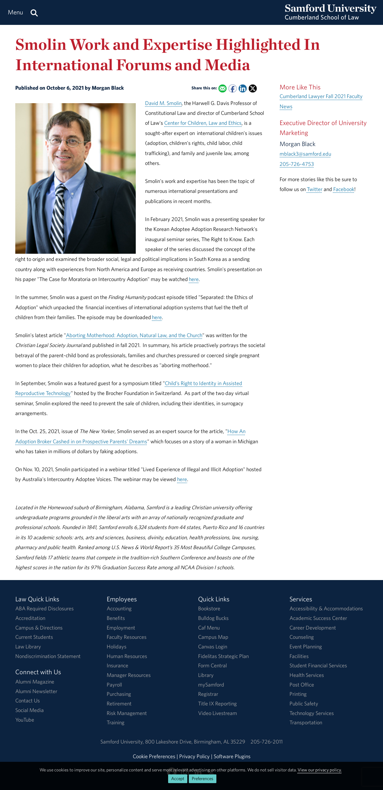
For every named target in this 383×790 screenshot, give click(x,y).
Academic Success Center (318, 618)
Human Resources (127, 656)
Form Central (212, 665)
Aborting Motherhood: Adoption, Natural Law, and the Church (134, 335)
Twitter (314, 189)
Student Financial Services (318, 665)
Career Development (312, 627)
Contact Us (27, 700)
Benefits (116, 618)
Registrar (208, 693)
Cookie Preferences (154, 756)
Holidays (116, 646)
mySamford (211, 684)
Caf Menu (209, 627)
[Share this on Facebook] (232, 88)
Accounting (119, 608)
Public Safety (303, 703)
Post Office (301, 684)
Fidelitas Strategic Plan (223, 656)
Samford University (122, 741)
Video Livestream (217, 713)
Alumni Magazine (34, 681)
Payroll (114, 684)
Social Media (29, 710)
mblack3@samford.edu (305, 153)
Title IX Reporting (217, 703)
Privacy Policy (194, 756)
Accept (177, 778)
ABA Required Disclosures (44, 608)
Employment (121, 627)
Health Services (306, 675)
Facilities (299, 656)
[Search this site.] (34, 12)
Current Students (34, 636)
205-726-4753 (297, 163)
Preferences (202, 778)
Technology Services (311, 713)
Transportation (305, 722)
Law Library (28, 646)
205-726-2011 (267, 741)
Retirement (119, 703)
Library (206, 675)
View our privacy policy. (320, 770)
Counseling (301, 636)
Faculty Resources (127, 636)
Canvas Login (212, 646)
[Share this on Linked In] (243, 88)
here (194, 279)
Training (115, 722)
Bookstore (209, 608)
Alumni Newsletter (36, 691)
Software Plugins (232, 756)
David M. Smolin (163, 103)
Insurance (117, 665)
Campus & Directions (39, 627)
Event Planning (305, 646)
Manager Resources (129, 675)
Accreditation (30, 618)
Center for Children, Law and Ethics (203, 122)
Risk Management (127, 713)
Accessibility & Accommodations (326, 608)
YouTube (24, 719)
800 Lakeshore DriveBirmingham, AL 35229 (195, 741)
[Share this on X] (253, 88)
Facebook (343, 189)
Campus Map (213, 636)
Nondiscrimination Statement (48, 656)
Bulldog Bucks (213, 618)
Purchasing (119, 693)
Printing (298, 693)
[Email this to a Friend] (222, 88)
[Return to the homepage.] (331, 18)
